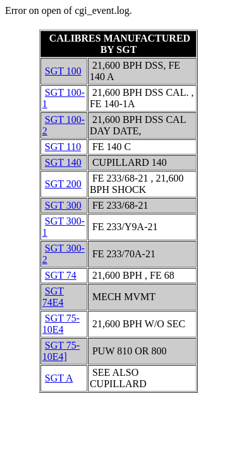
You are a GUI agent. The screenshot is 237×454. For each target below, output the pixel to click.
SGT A (59, 378)
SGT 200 (63, 183)
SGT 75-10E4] (61, 351)
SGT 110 (63, 146)
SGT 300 (63, 205)
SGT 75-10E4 (61, 324)
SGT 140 (63, 162)
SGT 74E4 (53, 297)
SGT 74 (60, 275)
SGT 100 (63, 71)
